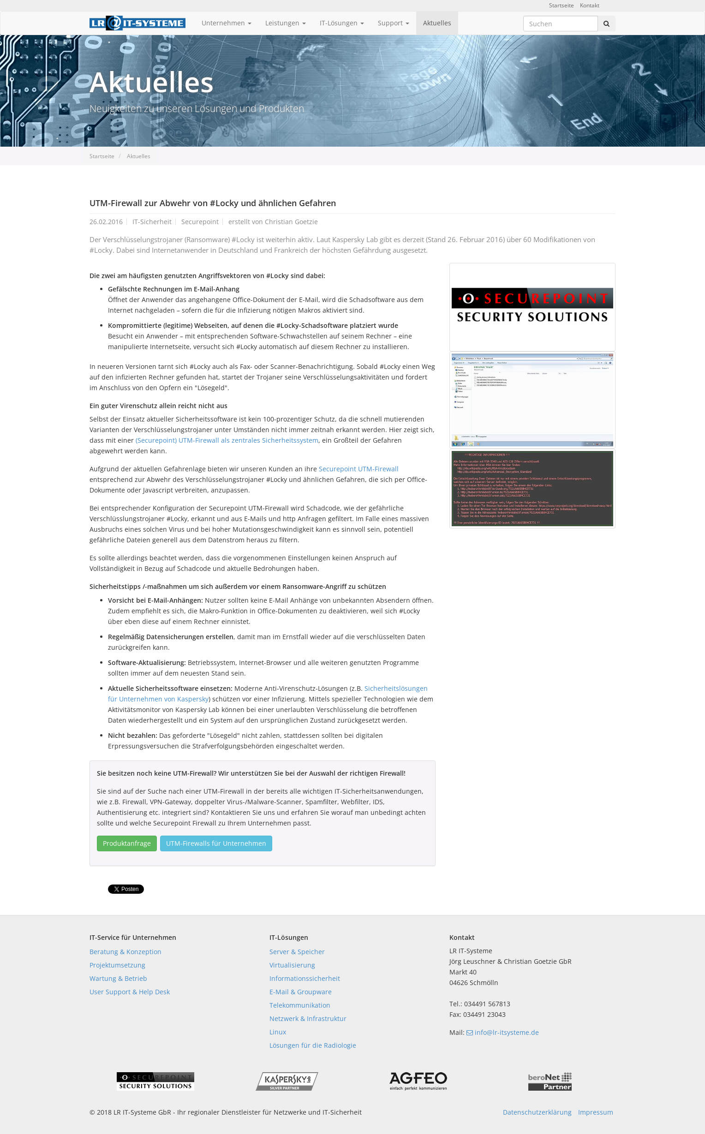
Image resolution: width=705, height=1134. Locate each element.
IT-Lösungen (342, 22)
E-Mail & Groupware (300, 991)
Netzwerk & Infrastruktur (308, 1018)
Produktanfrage (127, 843)
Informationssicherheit (304, 978)
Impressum (595, 1112)
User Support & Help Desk (130, 991)
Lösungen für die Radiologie (312, 1045)
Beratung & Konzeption (125, 951)
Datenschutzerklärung (537, 1112)
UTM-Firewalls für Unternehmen (216, 843)
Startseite (561, 5)
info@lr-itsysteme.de (502, 1032)
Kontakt (589, 5)
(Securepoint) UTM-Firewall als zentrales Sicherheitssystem (227, 440)
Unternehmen (226, 22)
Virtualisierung (292, 965)
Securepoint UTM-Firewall (359, 468)
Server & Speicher (297, 951)
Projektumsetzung (117, 965)
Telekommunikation (299, 1005)
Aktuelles (437, 22)
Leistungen (285, 22)
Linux (277, 1031)
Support (393, 22)
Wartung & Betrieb (118, 978)
